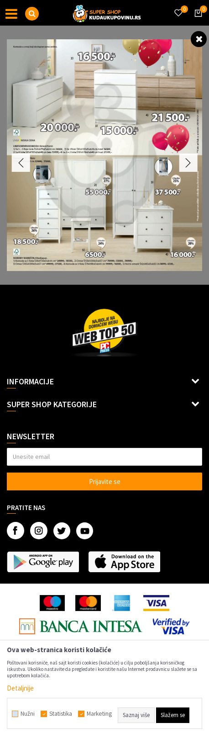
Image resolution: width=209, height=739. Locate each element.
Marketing (99, 714)
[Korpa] (197, 21)
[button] (32, 14)
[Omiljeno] (178, 7)
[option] (104, 155)
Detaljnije (20, 688)
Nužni (28, 714)
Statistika (60, 714)
